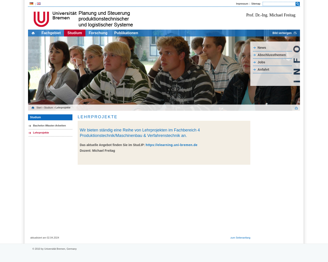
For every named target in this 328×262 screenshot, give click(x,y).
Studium (74, 33)
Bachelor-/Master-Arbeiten (49, 125)
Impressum (242, 3)
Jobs (261, 62)
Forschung (98, 33)
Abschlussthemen (272, 55)
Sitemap (255, 3)
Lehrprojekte (41, 132)
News (262, 47)
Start (39, 107)
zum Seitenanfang (240, 237)
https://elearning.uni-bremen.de (172, 145)
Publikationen (126, 33)
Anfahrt (263, 69)
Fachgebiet (51, 33)
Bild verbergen (282, 33)
